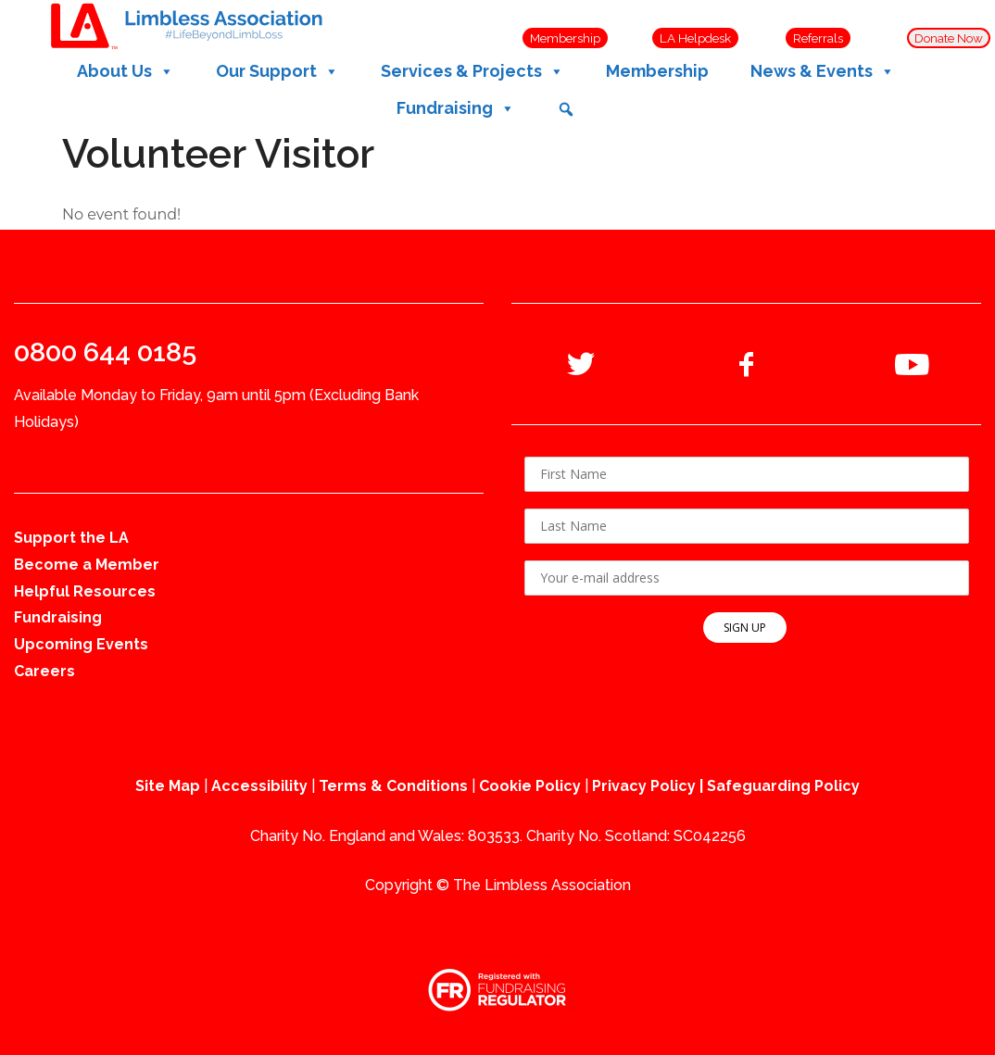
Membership (657, 71)
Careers (44, 671)
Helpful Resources (85, 591)
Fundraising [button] (456, 108)
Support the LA (71, 537)
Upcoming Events (81, 644)
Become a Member (86, 564)
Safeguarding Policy (783, 786)
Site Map (167, 786)
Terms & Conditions (393, 786)
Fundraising (58, 617)
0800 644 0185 (105, 352)
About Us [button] (125, 71)
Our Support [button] (277, 71)
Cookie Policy (530, 786)
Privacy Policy (644, 786)
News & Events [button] (822, 71)
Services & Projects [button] (472, 71)
